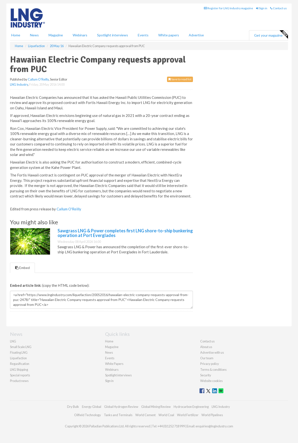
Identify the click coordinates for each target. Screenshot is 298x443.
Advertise (196, 35)
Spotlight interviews (112, 35)
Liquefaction (18, 358)
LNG (13, 341)
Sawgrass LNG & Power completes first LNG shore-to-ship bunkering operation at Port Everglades (125, 233)
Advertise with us (212, 352)
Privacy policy (209, 364)
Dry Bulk (73, 407)
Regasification (19, 364)
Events (143, 35)
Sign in (261, 8)
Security (205, 375)
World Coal (166, 415)
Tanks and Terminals (118, 415)
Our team (206, 358)
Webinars (80, 35)
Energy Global (91, 407)
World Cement (145, 415)
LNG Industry (19, 84)
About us (206, 347)
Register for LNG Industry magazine (228, 8)
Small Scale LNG (20, 347)
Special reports (20, 375)
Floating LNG (19, 352)
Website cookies (211, 381)
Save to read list (180, 79)
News (109, 352)
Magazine (56, 35)
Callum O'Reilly (38, 79)
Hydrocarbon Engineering (191, 407)
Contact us (278, 8)
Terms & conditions (213, 369)
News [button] (34, 35)
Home (15, 35)
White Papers (114, 364)
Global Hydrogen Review (121, 407)
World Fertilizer (188, 415)
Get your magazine (271, 35)
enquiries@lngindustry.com (214, 426)
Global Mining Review (156, 407)
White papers (168, 35)
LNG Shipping (19, 369)
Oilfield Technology (87, 415)
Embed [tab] (22, 268)
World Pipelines (212, 415)
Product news (19, 381)
